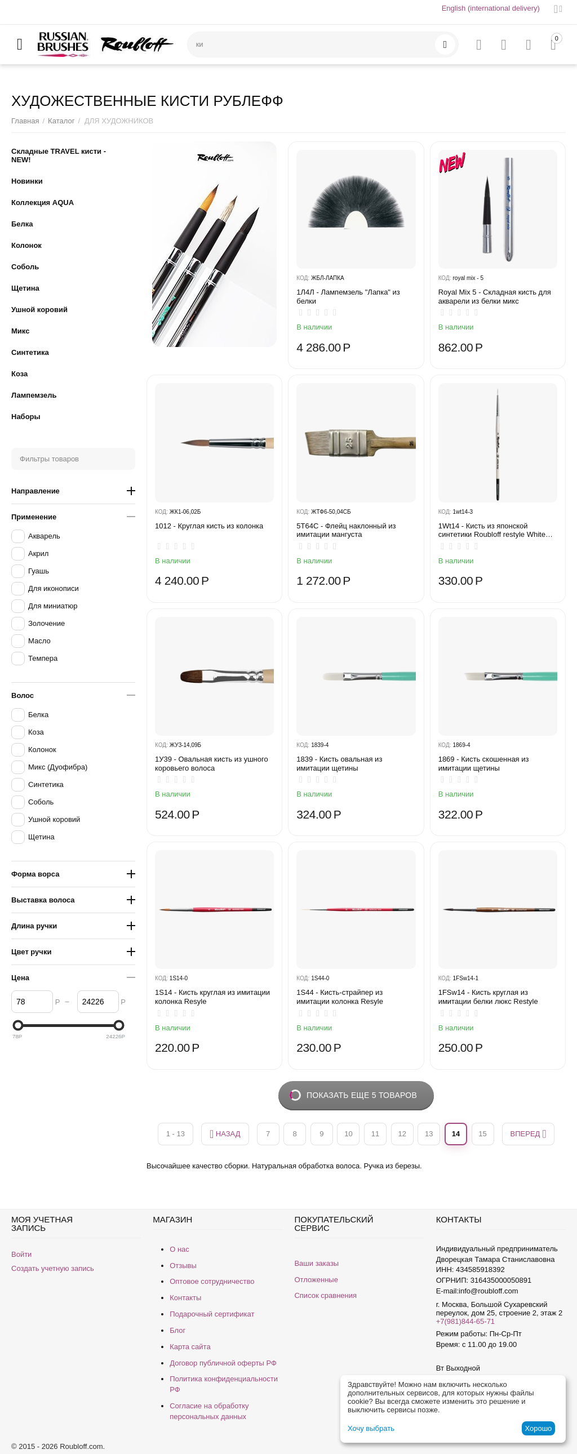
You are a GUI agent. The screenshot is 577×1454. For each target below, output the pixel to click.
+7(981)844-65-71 (465, 1321)
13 (429, 1134)
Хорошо (538, 1428)
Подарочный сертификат (212, 1314)
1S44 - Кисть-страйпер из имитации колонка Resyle (339, 997)
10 (348, 1134)
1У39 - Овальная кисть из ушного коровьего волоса (211, 763)
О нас (179, 1249)
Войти (21, 1254)
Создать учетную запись (52, 1268)
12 (402, 1134)
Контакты (185, 1297)
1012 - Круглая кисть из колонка (209, 526)
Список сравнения (325, 1295)
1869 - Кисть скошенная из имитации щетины (483, 763)
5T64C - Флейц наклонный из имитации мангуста (346, 530)
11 (375, 1134)
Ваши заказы (316, 1263)
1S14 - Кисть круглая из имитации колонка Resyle (212, 997)
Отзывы (183, 1265)
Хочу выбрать (371, 1428)
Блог (177, 1330)
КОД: (302, 278)
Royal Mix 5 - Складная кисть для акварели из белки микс (494, 296)
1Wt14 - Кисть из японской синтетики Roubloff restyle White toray (491, 530)
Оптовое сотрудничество (212, 1281)
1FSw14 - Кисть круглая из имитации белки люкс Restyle (488, 997)
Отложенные (316, 1279)
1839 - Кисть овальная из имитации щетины (339, 763)
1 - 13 (175, 1134)
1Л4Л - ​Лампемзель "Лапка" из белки (348, 296)
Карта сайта (190, 1346)
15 (482, 1134)
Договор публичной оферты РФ (223, 1363)
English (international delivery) (491, 8)
